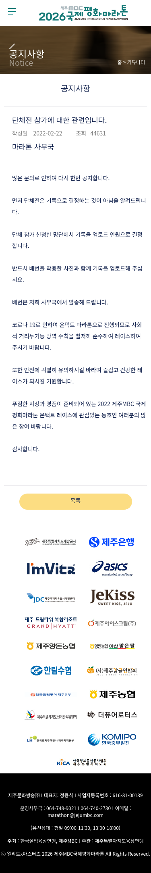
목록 (75, 500)
